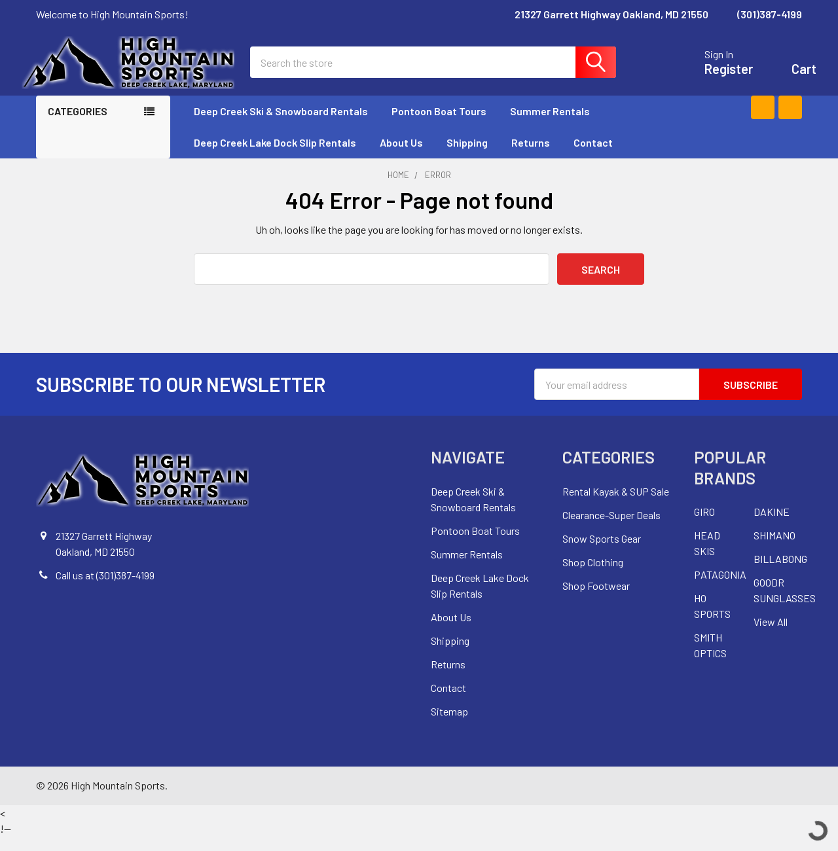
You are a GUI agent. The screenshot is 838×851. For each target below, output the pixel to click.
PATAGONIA (720, 589)
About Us (401, 157)
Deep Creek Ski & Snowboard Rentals (281, 125)
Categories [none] (77, 125)
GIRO (704, 526)
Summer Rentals (556, 125)
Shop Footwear (596, 600)
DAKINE (772, 526)
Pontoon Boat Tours (439, 125)
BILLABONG (780, 573)
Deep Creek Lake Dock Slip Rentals (275, 157)
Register (714, 76)
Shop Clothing (592, 576)
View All (771, 636)
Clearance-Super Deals (611, 529)
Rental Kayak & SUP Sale (615, 505)
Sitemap (449, 725)
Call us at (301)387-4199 (105, 589)
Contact (593, 157)
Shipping (467, 157)
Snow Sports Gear (601, 553)
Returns (530, 157)
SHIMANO (774, 549)
